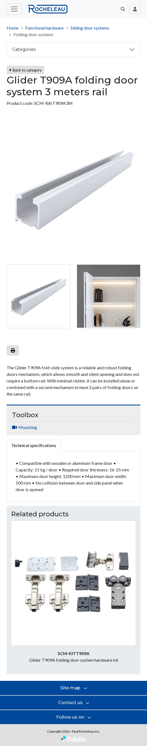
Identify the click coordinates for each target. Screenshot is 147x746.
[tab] (38, 296)
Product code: (20, 103)
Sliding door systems (89, 27)
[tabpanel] (73, 476)
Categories (24, 49)
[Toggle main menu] (14, 9)
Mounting (27, 427)
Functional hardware (44, 27)
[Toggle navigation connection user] (134, 9)
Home (12, 27)
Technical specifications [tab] (33, 445)
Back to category (25, 70)
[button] (122, 9)
